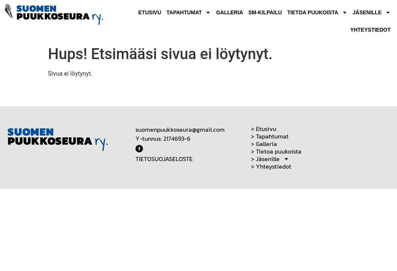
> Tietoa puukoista (276, 151)
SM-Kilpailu (265, 12)
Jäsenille (372, 12)
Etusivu (149, 12)
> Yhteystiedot (271, 166)
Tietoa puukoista (317, 12)
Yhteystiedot (370, 30)
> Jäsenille (270, 159)
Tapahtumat (188, 12)
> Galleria (264, 144)
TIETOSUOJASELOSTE (164, 158)
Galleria (229, 12)
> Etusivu (263, 128)
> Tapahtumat (270, 136)
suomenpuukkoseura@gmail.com (180, 129)
